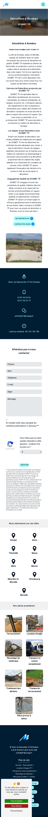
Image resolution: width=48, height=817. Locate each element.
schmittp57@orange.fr (24, 316)
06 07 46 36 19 (24, 300)
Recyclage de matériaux (24, 774)
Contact (32, 777)
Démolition (34, 805)
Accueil (18, 765)
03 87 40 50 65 (24, 297)
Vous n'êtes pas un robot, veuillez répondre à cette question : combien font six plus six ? (30, 437)
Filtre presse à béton (20, 777)
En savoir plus (24, 218)
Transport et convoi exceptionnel (24, 771)
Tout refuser (16, 806)
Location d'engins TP (24, 768)
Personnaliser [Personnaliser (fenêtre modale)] (16, 811)
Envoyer (25, 460)
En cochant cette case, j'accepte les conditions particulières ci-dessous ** (22, 419)
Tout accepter (16, 801)
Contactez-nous (24, 224)
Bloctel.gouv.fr (15, 503)
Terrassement (27, 765)
